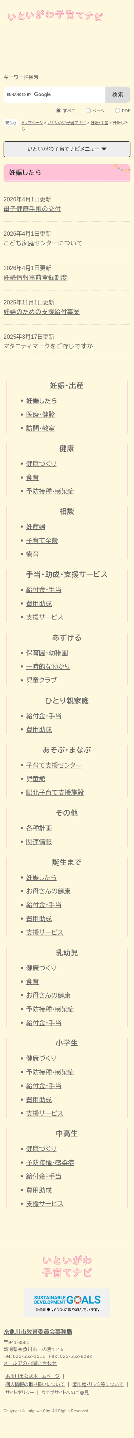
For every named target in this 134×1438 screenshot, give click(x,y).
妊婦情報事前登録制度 (36, 277)
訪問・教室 (40, 428)
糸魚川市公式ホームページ (32, 1376)
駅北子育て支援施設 (55, 792)
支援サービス (45, 617)
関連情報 (39, 842)
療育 (32, 554)
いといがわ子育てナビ (67, 123)
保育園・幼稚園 (47, 653)
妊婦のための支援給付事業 (42, 312)
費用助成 (39, 603)
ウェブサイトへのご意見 (65, 1392)
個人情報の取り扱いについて (35, 1384)
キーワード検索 (21, 77)
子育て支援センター (54, 765)
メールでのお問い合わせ (30, 1363)
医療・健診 (40, 414)
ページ (99, 110)
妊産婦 (35, 526)
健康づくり (41, 464)
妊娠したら (41, 877)
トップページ (32, 123)
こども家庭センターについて (43, 243)
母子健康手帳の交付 (32, 209)
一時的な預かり (48, 666)
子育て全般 (42, 540)
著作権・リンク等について (98, 1384)
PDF (126, 110)
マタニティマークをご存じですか (48, 346)
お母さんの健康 (48, 891)
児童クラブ (41, 680)
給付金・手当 (43, 589)
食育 (32, 477)
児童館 (35, 779)
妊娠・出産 (100, 123)
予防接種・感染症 (50, 491)
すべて (69, 110)
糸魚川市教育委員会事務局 (38, 1332)
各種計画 (39, 828)
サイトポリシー (19, 1392)
